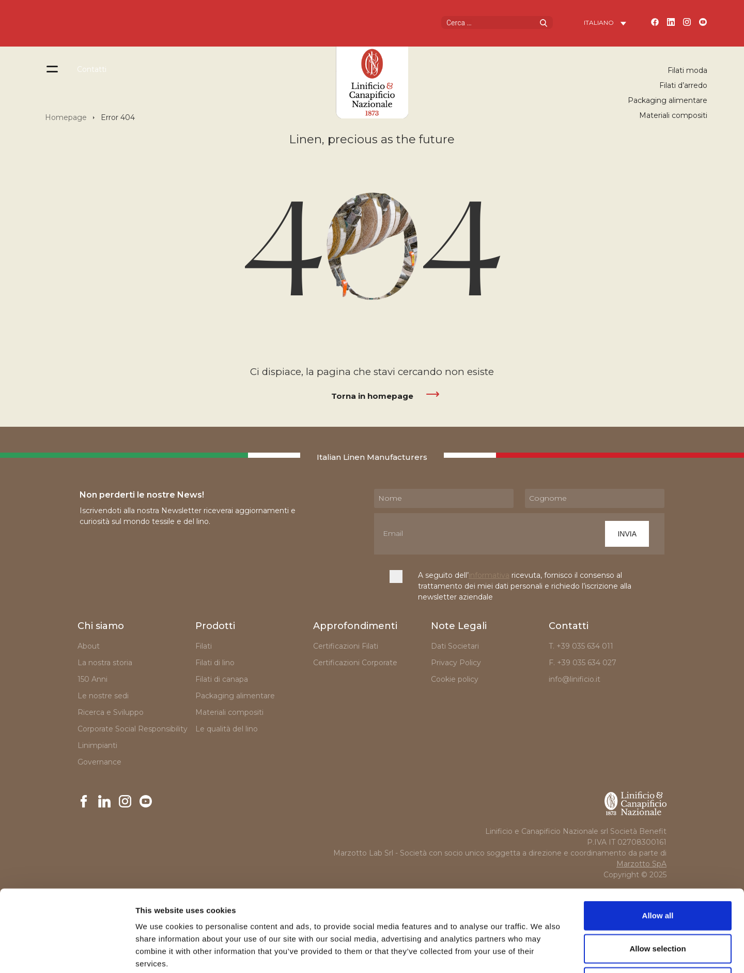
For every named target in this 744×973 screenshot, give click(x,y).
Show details (542, 952)
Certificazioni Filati (345, 646)
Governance (99, 762)
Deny (658, 905)
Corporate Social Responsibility (133, 729)
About (89, 646)
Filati (203, 646)
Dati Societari (455, 646)
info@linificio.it (574, 679)
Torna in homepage (372, 396)
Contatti (91, 69)
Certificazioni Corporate (357, 662)
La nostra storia (105, 662)
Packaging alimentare (667, 100)
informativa (489, 575)
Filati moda (687, 70)
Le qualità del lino (226, 729)
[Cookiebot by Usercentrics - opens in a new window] (67, 953)
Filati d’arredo (683, 85)
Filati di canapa (221, 679)
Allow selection (657, 871)
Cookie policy (454, 679)
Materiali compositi (673, 115)
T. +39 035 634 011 (581, 646)
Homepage (66, 117)
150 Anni (92, 679)
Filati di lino (215, 662)
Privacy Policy (456, 662)
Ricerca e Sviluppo (111, 712)
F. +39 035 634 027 (582, 662)
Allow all (658, 838)
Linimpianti (97, 745)
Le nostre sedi (103, 695)
